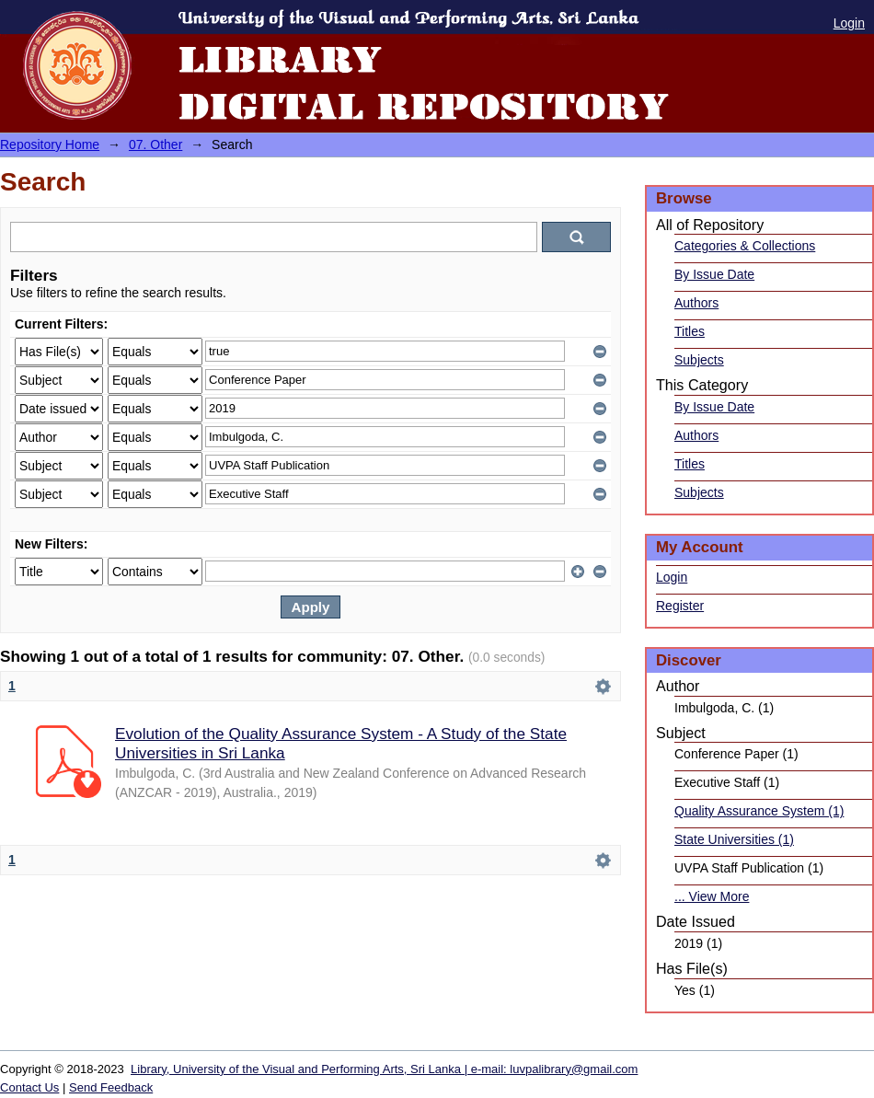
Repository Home (49, 144)
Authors (696, 302)
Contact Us (29, 1087)
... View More (711, 896)
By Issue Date (714, 274)
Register (680, 605)
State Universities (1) (734, 839)
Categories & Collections (744, 245)
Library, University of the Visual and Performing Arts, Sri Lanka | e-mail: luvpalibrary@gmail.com (384, 1069)
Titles (689, 331)
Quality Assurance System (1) (759, 810)
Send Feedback (111, 1087)
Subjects (699, 360)
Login (849, 23)
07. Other (155, 144)
